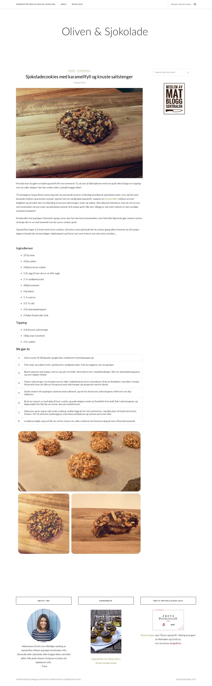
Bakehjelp (77, 4)
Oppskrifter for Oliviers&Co (106, 658)
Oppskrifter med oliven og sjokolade (36, 4)
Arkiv (64, 4)
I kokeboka (83, 70)
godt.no (177, 643)
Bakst (71, 70)
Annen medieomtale (106, 662)
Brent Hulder (147, 635)
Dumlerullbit (111, 198)
